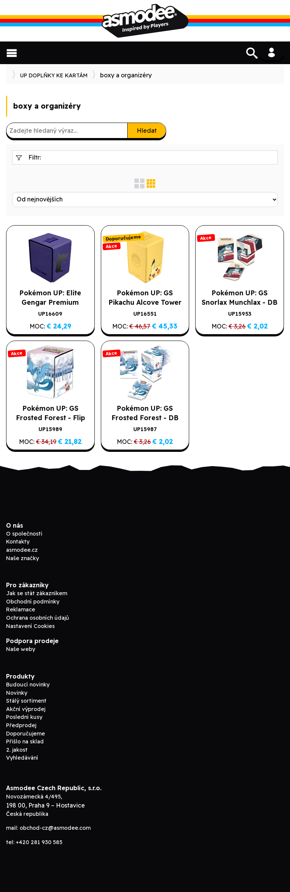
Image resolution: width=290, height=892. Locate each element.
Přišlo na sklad (25, 741)
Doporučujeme (25, 733)
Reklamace (20, 609)
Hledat (147, 130)
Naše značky (22, 558)
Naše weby (20, 649)
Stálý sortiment (26, 700)
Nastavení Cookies (30, 626)
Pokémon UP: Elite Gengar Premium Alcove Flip (50, 302)
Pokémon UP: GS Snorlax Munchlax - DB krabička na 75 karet (240, 302)
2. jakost (17, 749)
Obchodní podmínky (32, 601)
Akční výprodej (25, 709)
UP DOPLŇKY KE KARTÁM (54, 75)
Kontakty (17, 541)
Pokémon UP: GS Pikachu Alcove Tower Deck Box (145, 302)
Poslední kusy (24, 717)
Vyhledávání (22, 757)
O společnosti (24, 533)
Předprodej (21, 725)
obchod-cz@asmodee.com (55, 827)
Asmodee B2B (145, 21)
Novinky (16, 692)
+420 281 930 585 (39, 842)
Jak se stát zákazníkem (36, 593)
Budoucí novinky (27, 684)
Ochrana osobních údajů (37, 617)
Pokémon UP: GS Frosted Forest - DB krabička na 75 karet (145, 417)
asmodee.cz (22, 550)
